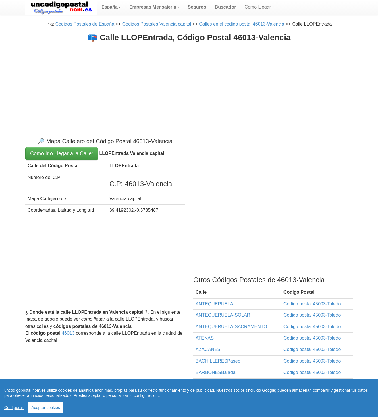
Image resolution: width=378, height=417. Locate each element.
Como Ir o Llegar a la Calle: (61, 153)
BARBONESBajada (216, 372)
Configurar (14, 407)
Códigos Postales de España (84, 24)
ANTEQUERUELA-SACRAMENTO (231, 326)
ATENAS (205, 338)
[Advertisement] (189, 85)
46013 (68, 333)
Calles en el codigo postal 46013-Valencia (241, 24)
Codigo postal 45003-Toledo (312, 303)
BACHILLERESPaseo (218, 360)
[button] (111, 7)
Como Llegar (257, 7)
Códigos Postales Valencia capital (156, 24)
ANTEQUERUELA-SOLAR (223, 315)
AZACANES (208, 349)
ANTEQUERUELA (214, 303)
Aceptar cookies (45, 407)
